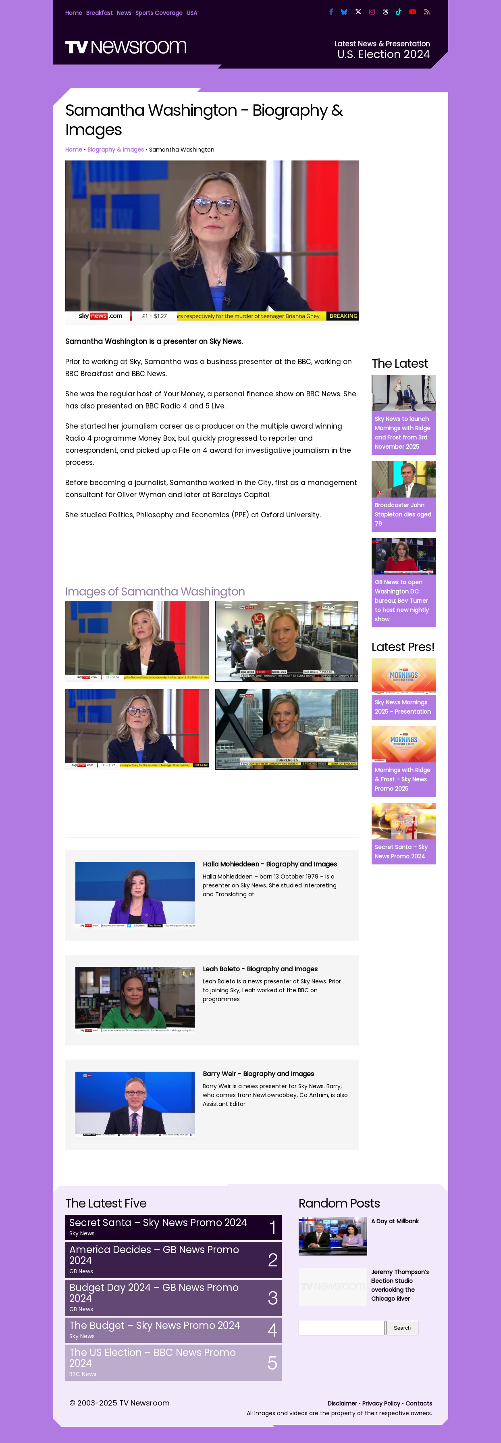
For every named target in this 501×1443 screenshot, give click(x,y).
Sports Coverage (159, 13)
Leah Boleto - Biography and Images (260, 969)
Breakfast (99, 13)
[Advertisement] (212, 549)
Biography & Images (115, 150)
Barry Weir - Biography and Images (258, 1074)
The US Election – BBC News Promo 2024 (152, 1358)
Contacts (418, 1403)
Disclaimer (342, 1403)
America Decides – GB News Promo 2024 (154, 1255)
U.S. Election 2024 (383, 54)
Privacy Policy (381, 1403)
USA (192, 13)
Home (73, 13)
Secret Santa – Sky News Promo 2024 (158, 1222)
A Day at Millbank (395, 1221)
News (124, 13)
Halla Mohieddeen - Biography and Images (270, 864)
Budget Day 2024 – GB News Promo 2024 (154, 1293)
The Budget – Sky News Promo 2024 (154, 1325)
